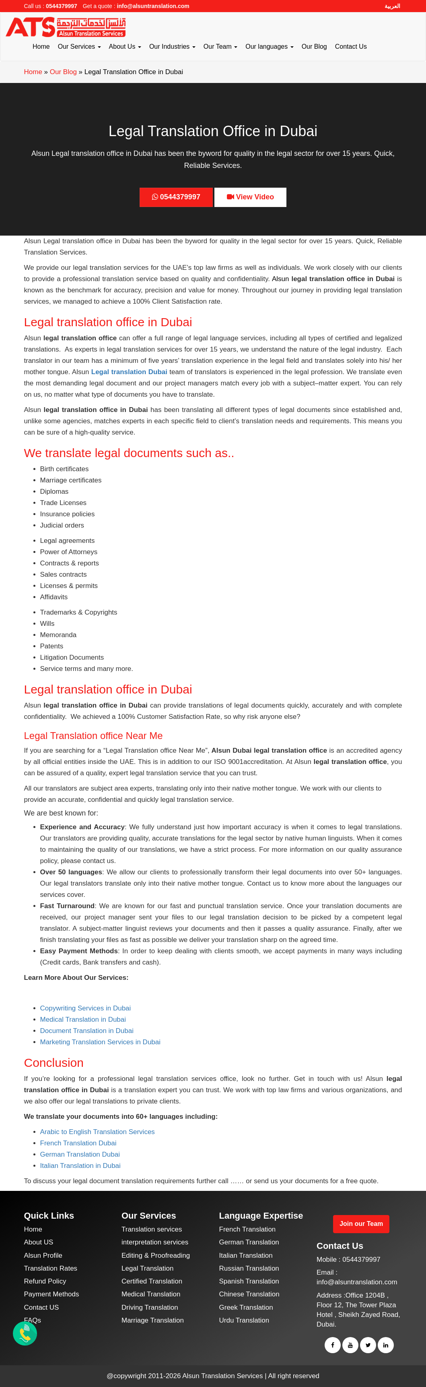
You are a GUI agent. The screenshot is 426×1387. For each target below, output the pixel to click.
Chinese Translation (249, 1294)
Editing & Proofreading (155, 1255)
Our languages (269, 46)
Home (41, 46)
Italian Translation (246, 1255)
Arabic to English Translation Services (97, 1132)
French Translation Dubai (78, 1143)
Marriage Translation (152, 1320)
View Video (250, 197)
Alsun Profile (43, 1255)
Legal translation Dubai (129, 372)
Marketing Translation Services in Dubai (100, 1042)
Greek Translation (246, 1307)
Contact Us (351, 46)
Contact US (41, 1307)
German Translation (249, 1242)
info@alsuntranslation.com (153, 6)
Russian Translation (249, 1268)
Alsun (280, 279)
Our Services (79, 46)
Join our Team (361, 1223)
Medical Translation (150, 1294)
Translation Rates (51, 1268)
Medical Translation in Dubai (83, 1019)
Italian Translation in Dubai (80, 1166)
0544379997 (61, 6)
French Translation (247, 1229)
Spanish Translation (249, 1281)
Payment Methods (51, 1294)
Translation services (151, 1229)
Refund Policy (45, 1281)
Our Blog (314, 46)
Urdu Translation (244, 1320)
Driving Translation (149, 1307)
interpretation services (154, 1242)
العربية (392, 6)
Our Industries (172, 46)
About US (39, 1242)
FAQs (32, 1320)
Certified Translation (151, 1281)
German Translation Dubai (80, 1154)
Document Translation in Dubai (87, 1031)
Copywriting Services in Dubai (85, 1008)
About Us (125, 46)
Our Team (220, 46)
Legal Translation (147, 1268)
